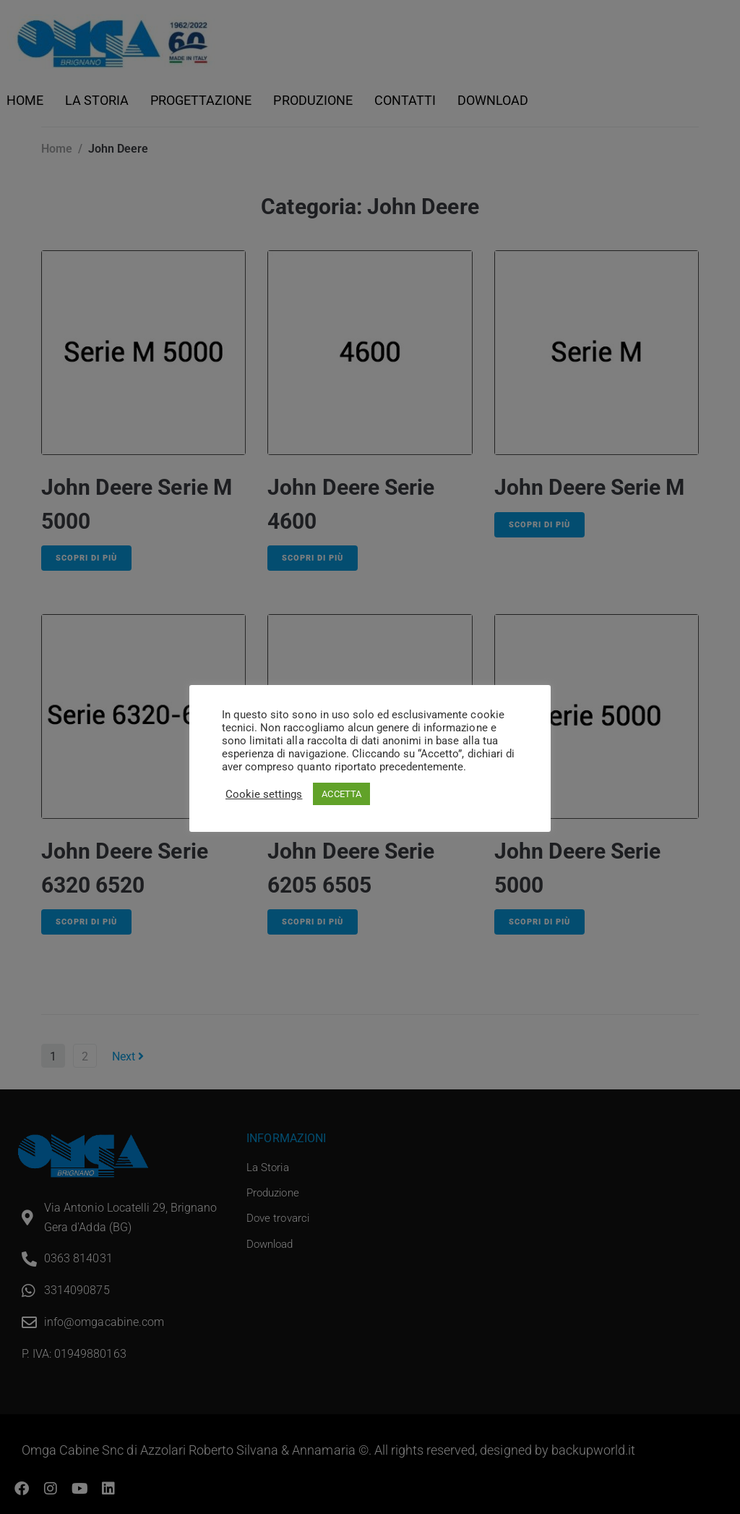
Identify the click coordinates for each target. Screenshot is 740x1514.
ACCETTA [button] (341, 793)
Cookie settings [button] (263, 794)
